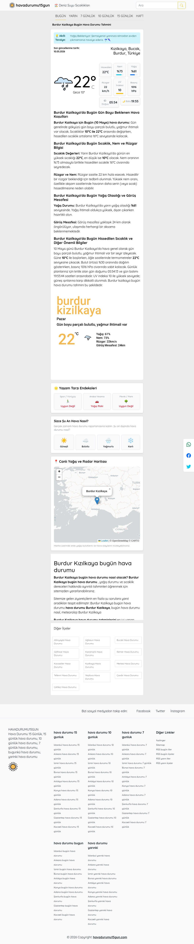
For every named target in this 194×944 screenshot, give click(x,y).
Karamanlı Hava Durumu (93, 653)
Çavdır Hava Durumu (127, 675)
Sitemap (160, 744)
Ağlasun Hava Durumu (92, 642)
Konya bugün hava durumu (68, 887)
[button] (97, 501)
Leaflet (103, 540)
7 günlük (88, 16)
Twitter (161, 711)
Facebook (144, 711)
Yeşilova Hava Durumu (92, 677)
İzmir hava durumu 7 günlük (136, 763)
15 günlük (125, 16)
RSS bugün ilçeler (165, 754)
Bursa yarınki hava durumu (102, 878)
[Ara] (157, 5)
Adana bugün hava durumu (68, 892)
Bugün (60, 16)
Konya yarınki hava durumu (102, 892)
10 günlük (106, 16)
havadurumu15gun (29, 5)
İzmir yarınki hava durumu (101, 873)
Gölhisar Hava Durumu (61, 653)
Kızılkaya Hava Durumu (93, 665)
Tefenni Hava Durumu (65, 675)
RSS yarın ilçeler (164, 763)
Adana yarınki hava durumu (102, 896)
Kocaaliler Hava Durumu (62, 665)
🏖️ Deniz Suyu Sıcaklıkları (72, 5)
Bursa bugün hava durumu (68, 873)
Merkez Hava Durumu (128, 663)
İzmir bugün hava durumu (67, 869)
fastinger (160, 740)
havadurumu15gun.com (110, 937)
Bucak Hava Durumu (127, 640)
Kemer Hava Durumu (128, 651)
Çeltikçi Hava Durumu (65, 687)
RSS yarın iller (163, 758)
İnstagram (178, 711)
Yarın (73, 16)
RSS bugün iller (164, 749)
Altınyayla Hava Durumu (62, 642)
